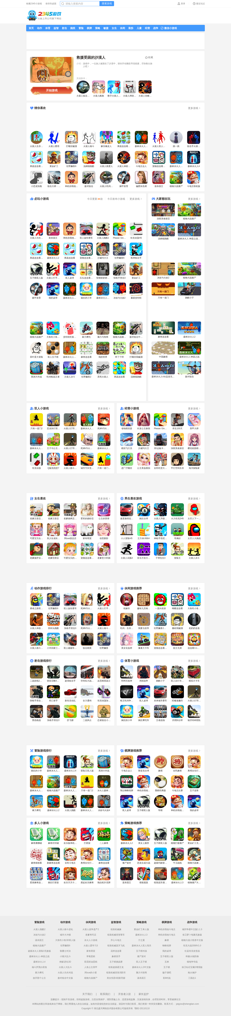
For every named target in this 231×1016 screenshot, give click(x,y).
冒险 (81, 28)
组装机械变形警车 (116, 935)
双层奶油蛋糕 (90, 962)
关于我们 (87, 994)
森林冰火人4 (39, 962)
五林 (167, 962)
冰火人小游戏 (90, 940)
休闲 (122, 28)
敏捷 (105, 28)
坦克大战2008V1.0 (192, 945)
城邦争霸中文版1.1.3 (192, 929)
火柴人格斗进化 (65, 929)
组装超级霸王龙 (116, 967)
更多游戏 (194, 108)
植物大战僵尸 (39, 945)
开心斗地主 (116, 940)
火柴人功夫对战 (65, 972)
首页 (31, 28)
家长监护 (144, 994)
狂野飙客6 (65, 945)
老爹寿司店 (90, 935)
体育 (47, 28)
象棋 (167, 940)
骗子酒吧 (166, 972)
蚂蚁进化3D (65, 962)
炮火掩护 (192, 972)
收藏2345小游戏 (34, 3)
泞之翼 (141, 940)
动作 (39, 28)
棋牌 (89, 28)
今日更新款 (95, 198)
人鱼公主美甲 (90, 967)
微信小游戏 (169, 28)
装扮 (130, 28)
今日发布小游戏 (116, 198)
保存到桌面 (50, 3)
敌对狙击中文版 (65, 978)
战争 (155, 28)
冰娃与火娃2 (39, 935)
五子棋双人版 (166, 956)
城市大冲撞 (65, 935)
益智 (56, 28)
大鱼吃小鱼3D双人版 (65, 940)
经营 (147, 28)
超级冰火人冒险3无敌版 (39, 951)
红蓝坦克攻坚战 (192, 951)
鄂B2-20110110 (142, 1008)
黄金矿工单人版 (141, 929)
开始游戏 (52, 90)
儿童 (139, 28)
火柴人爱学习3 (91, 945)
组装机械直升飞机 (116, 945)
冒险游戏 (39, 922)
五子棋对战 (141, 951)
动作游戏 (65, 922)
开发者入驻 (124, 994)
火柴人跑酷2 (39, 929)
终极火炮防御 (192, 956)
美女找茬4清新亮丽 (116, 978)
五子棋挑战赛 (116, 962)
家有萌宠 (90, 951)
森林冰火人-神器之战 (39, 956)
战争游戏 (192, 922)
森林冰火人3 (141, 935)
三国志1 (192, 978)
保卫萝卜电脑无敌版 (192, 935)
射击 (64, 28)
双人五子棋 (141, 962)
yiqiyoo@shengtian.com (187, 1004)
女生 (114, 28)
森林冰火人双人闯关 (141, 945)
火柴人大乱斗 (65, 967)
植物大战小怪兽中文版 (192, 940)
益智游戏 (116, 922)
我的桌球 (166, 951)
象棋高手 (116, 956)
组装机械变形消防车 (116, 972)
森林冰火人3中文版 (141, 967)
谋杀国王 (39, 940)
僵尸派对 (141, 956)
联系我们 (105, 994)
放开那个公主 (39, 978)
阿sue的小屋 (91, 972)
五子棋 (167, 967)
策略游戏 (141, 922)
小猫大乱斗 (65, 956)
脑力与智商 (141, 972)
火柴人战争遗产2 (90, 929)
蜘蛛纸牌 (166, 945)
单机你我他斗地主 (166, 929)
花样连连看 (116, 951)
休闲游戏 (91, 922)
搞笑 (72, 28)
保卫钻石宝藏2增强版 (192, 967)
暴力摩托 (39, 972)
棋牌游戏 (167, 922)
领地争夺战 (192, 962)
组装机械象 (116, 929)
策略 (97, 28)
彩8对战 (167, 978)
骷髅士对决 (65, 951)
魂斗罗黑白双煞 (39, 967)
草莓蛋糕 (90, 956)
